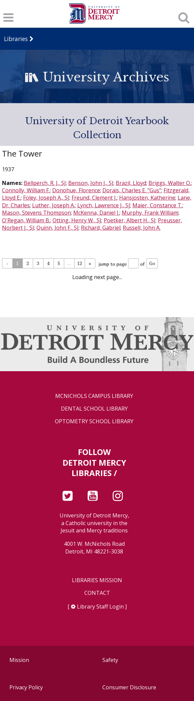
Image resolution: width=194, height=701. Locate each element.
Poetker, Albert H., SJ (130, 220)
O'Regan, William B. (26, 220)
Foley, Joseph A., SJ (46, 197)
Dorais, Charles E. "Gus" (131, 190)
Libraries (16, 39)
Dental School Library (94, 409)
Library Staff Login (100, 606)
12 (79, 263)
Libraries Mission (97, 580)
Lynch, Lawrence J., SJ (103, 205)
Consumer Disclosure (129, 687)
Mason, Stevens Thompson (36, 212)
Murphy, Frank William (150, 212)
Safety (110, 660)
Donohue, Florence (76, 190)
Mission (19, 660)
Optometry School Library (94, 421)
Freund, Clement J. (94, 197)
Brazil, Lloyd (131, 183)
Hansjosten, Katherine (147, 197)
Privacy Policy (26, 687)
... (69, 263)
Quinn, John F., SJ (57, 227)
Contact (97, 593)
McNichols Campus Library (94, 396)
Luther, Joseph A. (53, 205)
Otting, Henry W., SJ (77, 220)
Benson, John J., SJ (90, 183)
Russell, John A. (142, 227)
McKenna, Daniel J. (96, 212)
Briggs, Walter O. (170, 183)
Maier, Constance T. (157, 205)
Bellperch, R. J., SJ (45, 183)
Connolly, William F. (26, 190)
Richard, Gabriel (100, 227)
